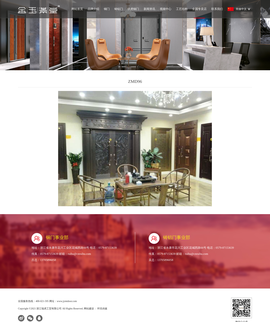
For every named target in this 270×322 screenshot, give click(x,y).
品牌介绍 (93, 8)
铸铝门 (118, 8)
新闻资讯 (149, 8)
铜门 (107, 8)
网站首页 (77, 8)
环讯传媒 (101, 308)
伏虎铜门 (133, 8)
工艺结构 (182, 8)
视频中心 (165, 8)
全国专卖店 (199, 12)
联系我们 (217, 8)
